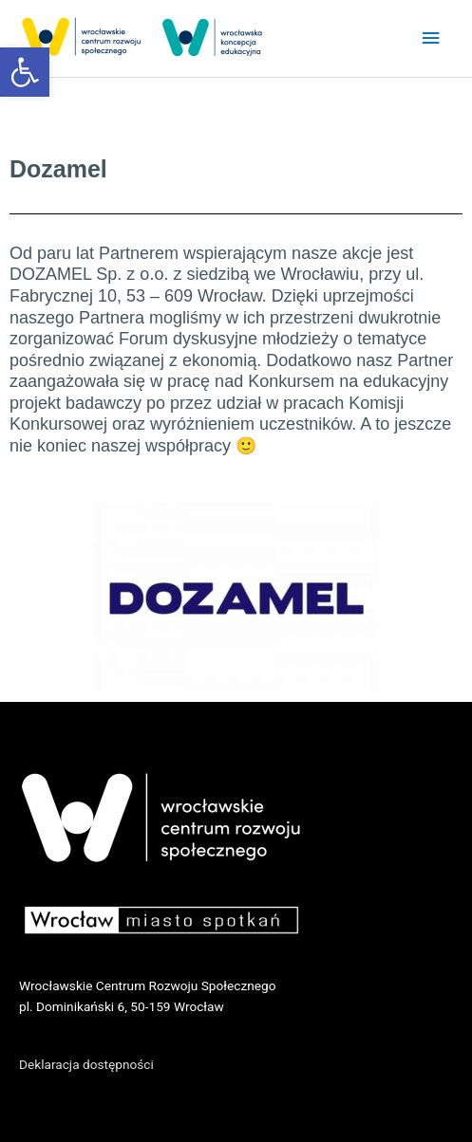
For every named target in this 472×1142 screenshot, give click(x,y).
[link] (24, 72)
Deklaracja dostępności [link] (86, 1064)
